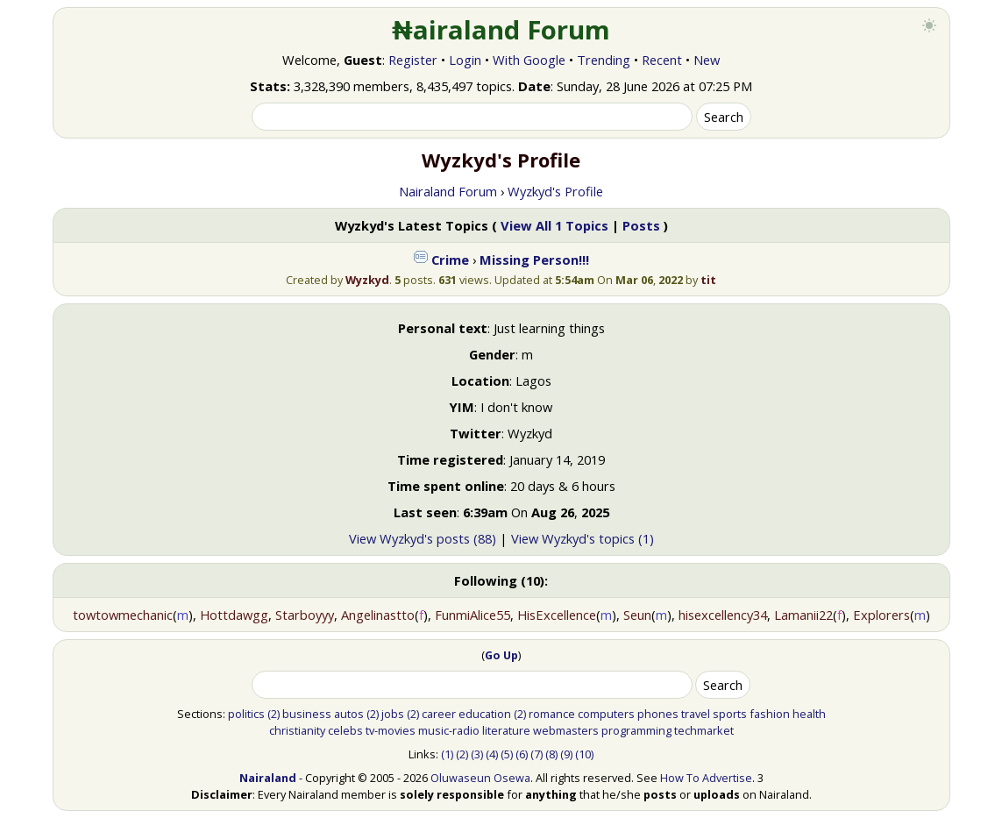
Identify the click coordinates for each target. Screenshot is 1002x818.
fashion (770, 714)
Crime (450, 259)
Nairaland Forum (448, 191)
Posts (641, 225)
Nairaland (267, 778)
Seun (637, 614)
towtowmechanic (123, 614)
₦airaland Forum (501, 29)
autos (349, 714)
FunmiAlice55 (472, 614)
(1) (447, 754)
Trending (603, 59)
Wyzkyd (367, 280)
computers (606, 714)
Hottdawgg (234, 614)
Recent (662, 59)
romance (552, 714)
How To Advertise (706, 778)
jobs (392, 714)
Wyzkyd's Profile (555, 191)
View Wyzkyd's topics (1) (582, 538)
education (484, 714)
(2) (273, 714)
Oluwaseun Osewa (480, 778)
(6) (521, 754)
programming (636, 730)
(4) (492, 754)
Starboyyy (304, 614)
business (306, 714)
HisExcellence (556, 614)
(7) (536, 754)
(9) (566, 754)
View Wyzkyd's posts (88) (422, 538)
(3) (477, 754)
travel (695, 714)
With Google (529, 59)
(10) (584, 754)
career (439, 714)
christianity (297, 730)
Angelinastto (378, 614)
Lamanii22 (803, 614)
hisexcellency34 (723, 614)
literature (506, 730)
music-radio (449, 730)
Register (412, 59)
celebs (345, 730)
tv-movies (391, 730)
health (809, 714)
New (706, 59)
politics (246, 714)
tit (708, 280)
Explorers (881, 614)
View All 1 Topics (554, 225)
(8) (551, 754)
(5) (507, 754)
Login (465, 59)
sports (730, 714)
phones (658, 714)
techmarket (704, 730)
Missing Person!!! (534, 259)
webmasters (566, 730)
